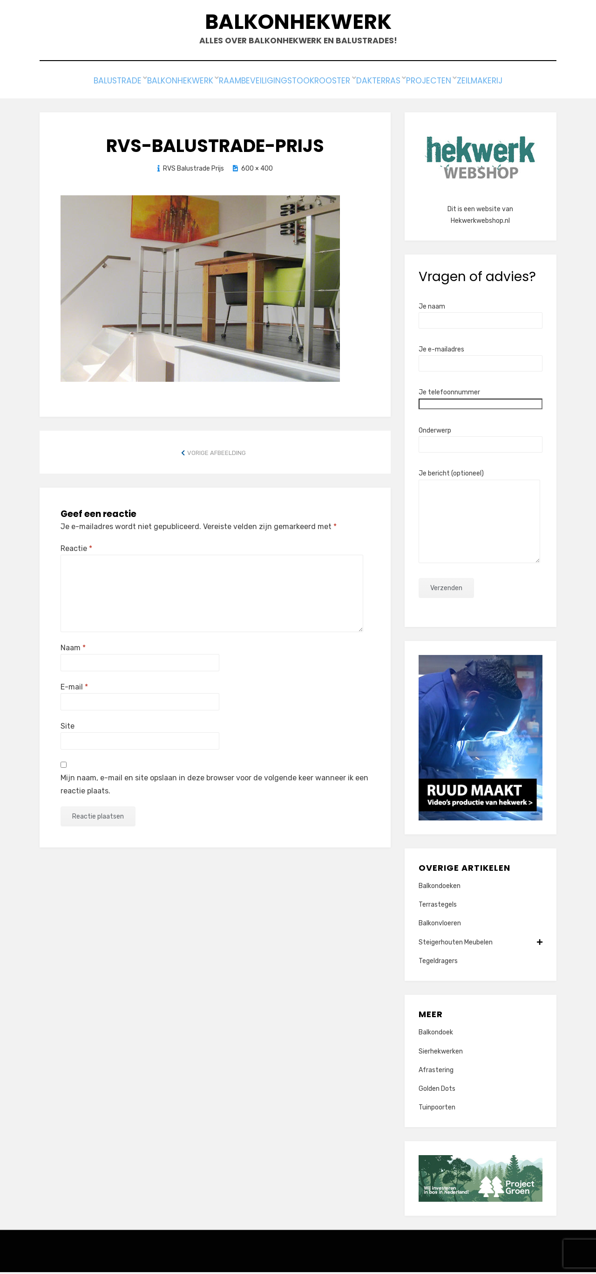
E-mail (74, 688)
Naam (73, 649)
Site (67, 727)
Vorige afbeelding (216, 454)
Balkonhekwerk (298, 23)
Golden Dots (437, 1091)
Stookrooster (322, 85)
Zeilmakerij (507, 85)
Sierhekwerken (441, 1053)
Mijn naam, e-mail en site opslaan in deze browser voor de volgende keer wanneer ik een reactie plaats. (214, 786)
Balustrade (90, 85)
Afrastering (436, 1072)
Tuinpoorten (437, 1109)
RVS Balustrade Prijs (193, 170)
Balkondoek (436, 1034)
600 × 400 (257, 170)
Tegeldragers (438, 963)
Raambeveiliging (243, 85)
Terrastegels (438, 906)
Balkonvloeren (440, 926)
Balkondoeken (440, 888)
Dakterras (388, 85)
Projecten (447, 85)
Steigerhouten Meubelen (480, 944)
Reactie (76, 550)
